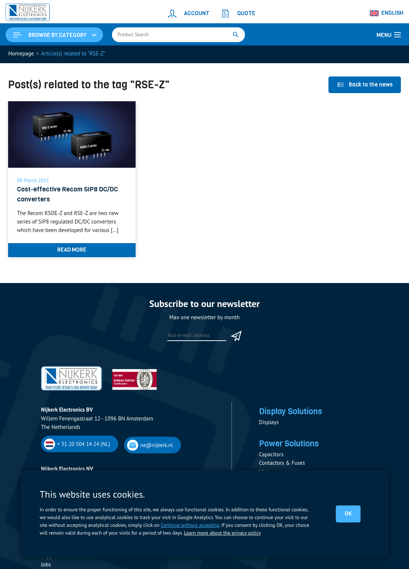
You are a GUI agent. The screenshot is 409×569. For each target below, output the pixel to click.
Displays (269, 423)
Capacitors (271, 456)
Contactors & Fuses (282, 464)
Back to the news (365, 85)
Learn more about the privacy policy (222, 532)
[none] (387, 13)
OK (348, 513)
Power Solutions (290, 445)
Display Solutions (291, 412)
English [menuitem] (392, 13)
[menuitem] (387, 13)
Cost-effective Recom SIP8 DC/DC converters (68, 194)
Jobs (46, 565)
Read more (71, 251)
